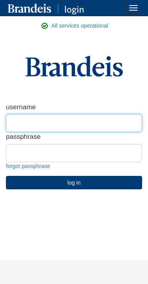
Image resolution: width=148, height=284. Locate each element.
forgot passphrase (28, 166)
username (21, 107)
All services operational (79, 25)
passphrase (23, 136)
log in (74, 182)
